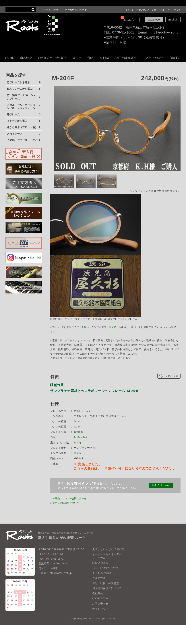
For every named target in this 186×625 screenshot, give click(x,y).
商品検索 (26, 57)
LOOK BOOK (100, 598)
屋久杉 (113, 327)
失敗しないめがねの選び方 (108, 549)
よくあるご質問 (83, 57)
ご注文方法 (99, 578)
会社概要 (97, 593)
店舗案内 (175, 57)
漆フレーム (13, 114)
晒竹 (86, 327)
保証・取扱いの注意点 (105, 583)
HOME (9, 57)
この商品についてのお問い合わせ (70, 498)
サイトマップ (174, 10)
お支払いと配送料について (66, 502)
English (173, 19)
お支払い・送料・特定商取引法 (119, 57)
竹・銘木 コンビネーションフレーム (21, 97)
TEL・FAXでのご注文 (105, 567)
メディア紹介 (154, 57)
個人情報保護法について (107, 588)
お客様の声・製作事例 (52, 57)
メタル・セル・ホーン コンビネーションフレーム (21, 106)
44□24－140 (81, 437)
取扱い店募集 (100, 562)
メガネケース (14, 133)
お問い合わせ (158, 10)
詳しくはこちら (161, 485)
